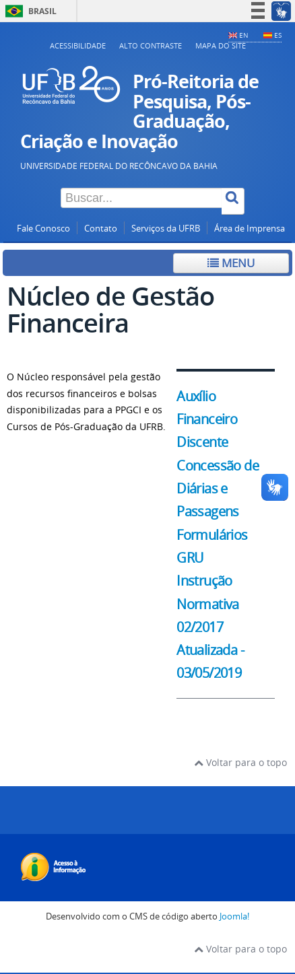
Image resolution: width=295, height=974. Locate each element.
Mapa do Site (220, 45)
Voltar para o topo (240, 762)
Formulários (212, 535)
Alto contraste (150, 45)
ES (278, 35)
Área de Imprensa (249, 228)
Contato (100, 228)
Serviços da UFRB (165, 228)
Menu (231, 263)
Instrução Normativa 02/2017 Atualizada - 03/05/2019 (210, 626)
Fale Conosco (43, 228)
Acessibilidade (78, 45)
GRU (189, 558)
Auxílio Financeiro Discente (206, 419)
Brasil (28, 11)
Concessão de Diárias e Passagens (217, 488)
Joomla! (234, 916)
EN (244, 35)
